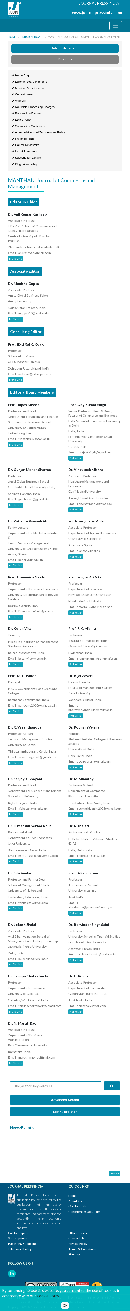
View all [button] (114, 1173)
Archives (18, 100)
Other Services (79, 1233)
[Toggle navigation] (115, 25)
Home (12, 36)
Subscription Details (26, 157)
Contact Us (76, 1238)
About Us (75, 1201)
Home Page (20, 75)
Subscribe (65, 59)
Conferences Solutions (84, 1211)
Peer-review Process (26, 113)
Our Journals (77, 1206)
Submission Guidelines (28, 126)
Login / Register (65, 1112)
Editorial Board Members (29, 81)
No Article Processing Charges (33, 107)
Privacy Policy (77, 1243)
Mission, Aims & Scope (28, 88)
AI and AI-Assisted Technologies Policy (38, 132)
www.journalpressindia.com (97, 12)
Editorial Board (32, 36)
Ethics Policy (21, 119)
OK (65, 1305)
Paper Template (23, 138)
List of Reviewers (24, 151)
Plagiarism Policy (24, 164)
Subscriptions (17, 1238)
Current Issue (22, 94)
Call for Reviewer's (25, 145)
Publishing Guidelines (23, 1243)
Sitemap (74, 1254)
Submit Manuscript (65, 48)
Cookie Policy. (48, 1295)
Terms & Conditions (82, 1249)
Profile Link (15, 258)
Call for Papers (18, 1233)
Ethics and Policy (19, 1249)
